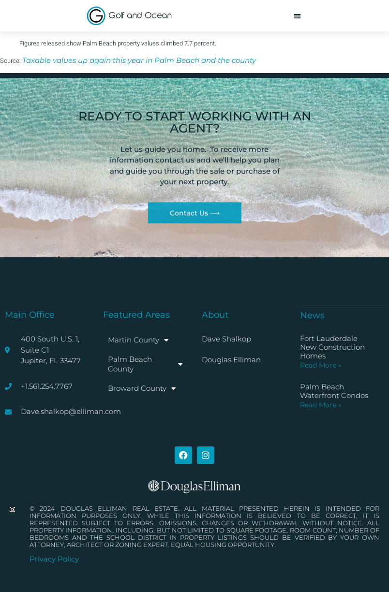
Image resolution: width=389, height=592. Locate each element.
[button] (297, 15)
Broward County (142, 388)
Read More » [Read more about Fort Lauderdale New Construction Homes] (320, 365)
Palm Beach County (145, 364)
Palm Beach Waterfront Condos (334, 391)
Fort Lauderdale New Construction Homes (332, 347)
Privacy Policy (54, 558)
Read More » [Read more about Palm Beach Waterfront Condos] (320, 404)
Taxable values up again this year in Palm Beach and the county (139, 60)
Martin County (138, 340)
